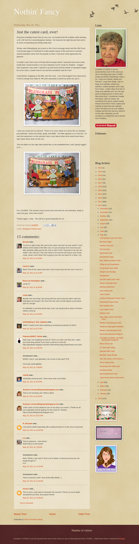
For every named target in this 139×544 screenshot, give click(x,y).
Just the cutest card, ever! (110, 279)
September (104, 220)
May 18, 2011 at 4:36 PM (32, 314)
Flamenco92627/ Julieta (32, 336)
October (103, 216)
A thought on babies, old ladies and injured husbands (111, 339)
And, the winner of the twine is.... (112, 359)
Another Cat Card (106, 246)
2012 (100, 202)
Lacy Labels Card (106, 309)
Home (52, 514)
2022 (100, 168)
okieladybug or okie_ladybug (35, 322)
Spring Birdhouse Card (108, 374)
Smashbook (104, 276)
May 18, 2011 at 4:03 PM (32, 258)
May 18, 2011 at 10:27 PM (33, 416)
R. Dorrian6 (27, 423)
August (103, 224)
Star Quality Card (106, 306)
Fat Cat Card (105, 249)
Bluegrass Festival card (32, 229)
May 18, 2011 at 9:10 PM (32, 396)
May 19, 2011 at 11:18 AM (33, 466)
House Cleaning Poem (108, 283)
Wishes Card (105, 313)
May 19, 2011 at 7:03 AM (32, 447)
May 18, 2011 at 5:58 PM (32, 348)
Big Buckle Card (106, 253)
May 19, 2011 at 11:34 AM (33, 481)
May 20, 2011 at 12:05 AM (33, 498)
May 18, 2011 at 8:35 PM (32, 382)
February (104, 390)
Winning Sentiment (107, 287)
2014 (100, 194)
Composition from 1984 (109, 268)
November (104, 212)
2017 (100, 183)
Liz (24, 438)
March (102, 386)
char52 (26, 375)
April (102, 382)
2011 (100, 205)
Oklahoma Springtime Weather (112, 327)
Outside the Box (106, 370)
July (102, 227)
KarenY (26, 489)
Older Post (84, 514)
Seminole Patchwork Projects (111, 334)
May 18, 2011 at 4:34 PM (32, 287)
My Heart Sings (106, 242)
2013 (100, 198)
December (104, 209)
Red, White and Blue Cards (110, 260)
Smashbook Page (106, 257)
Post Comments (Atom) (34, 519)
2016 (100, 187)
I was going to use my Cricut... (111, 238)
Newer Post (20, 514)
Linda (25, 295)
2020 (100, 172)
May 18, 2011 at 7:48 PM (32, 367)
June (102, 231)
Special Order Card (107, 351)
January (103, 394)
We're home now (106, 344)
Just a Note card (106, 291)
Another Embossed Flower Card (112, 298)
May (102, 235)
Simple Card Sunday (108, 272)
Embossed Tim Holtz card (110, 366)
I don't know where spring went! (112, 378)
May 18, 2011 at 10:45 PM (33, 430)
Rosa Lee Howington (31, 281)
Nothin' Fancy (37, 11)
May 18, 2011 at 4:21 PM (32, 273)
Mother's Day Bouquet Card (110, 323)
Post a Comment (26, 503)
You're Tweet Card (107, 362)
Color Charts (104, 294)
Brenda (26, 242)
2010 (100, 398)
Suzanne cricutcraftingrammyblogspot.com (41, 390)
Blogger (122, 539)
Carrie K (26, 266)
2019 (100, 175)
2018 (100, 179)
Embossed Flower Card (109, 302)
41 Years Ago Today (107, 347)
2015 (100, 190)
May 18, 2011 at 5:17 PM (32, 329)
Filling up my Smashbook (109, 264)
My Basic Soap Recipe (108, 355)
